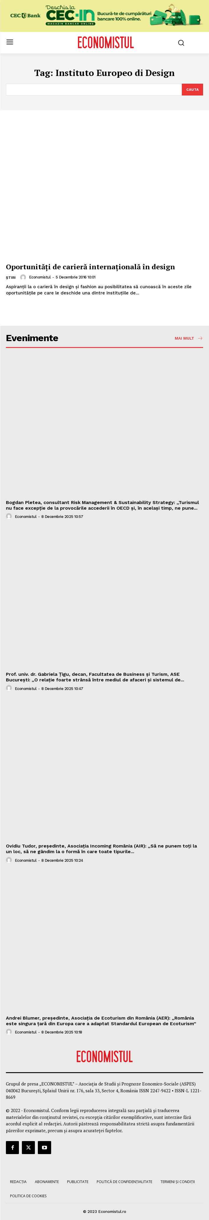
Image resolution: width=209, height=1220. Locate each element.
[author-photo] (24, 277)
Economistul (40, 277)
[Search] (192, 89)
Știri (11, 278)
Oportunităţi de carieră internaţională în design (90, 266)
